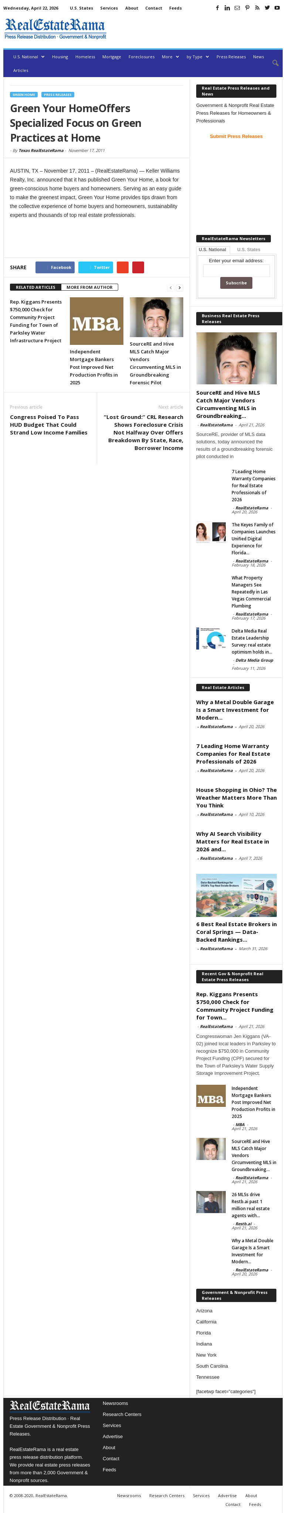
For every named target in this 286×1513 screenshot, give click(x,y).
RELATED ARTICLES (35, 287)
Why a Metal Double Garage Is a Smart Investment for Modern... (235, 709)
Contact (153, 8)
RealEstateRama (216, 424)
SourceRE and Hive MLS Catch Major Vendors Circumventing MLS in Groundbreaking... (228, 404)
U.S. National (29, 56)
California (206, 1322)
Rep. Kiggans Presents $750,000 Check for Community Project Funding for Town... (234, 1005)
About (131, 8)
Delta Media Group (254, 660)
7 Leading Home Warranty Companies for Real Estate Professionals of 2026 (254, 485)
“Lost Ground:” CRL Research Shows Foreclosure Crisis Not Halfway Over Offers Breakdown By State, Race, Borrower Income (143, 432)
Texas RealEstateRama (41, 150)
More (170, 56)
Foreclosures (141, 56)
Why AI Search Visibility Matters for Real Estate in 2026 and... (232, 841)
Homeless (85, 56)
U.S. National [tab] (212, 249)
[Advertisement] (196, 29)
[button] (271, 63)
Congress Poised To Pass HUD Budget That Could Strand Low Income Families (49, 424)
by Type (198, 56)
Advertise (113, 1436)
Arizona (204, 1310)
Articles (20, 70)
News (258, 56)
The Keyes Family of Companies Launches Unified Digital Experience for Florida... (254, 539)
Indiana (204, 1344)
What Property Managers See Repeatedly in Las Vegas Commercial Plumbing (251, 592)
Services (109, 8)
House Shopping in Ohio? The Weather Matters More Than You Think (236, 797)
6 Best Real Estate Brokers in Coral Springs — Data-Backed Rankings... (236, 931)
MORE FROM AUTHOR (90, 287)
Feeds (175, 8)
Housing (60, 56)
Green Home (24, 94)
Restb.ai (243, 1223)
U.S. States (81, 8)
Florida (203, 1333)
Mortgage (111, 56)
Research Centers (122, 1414)
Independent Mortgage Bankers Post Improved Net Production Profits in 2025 (94, 367)
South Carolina (212, 1366)
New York (206, 1355)
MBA (240, 1124)
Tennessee (207, 1377)
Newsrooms (115, 1403)
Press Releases (231, 56)
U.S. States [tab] (249, 249)
